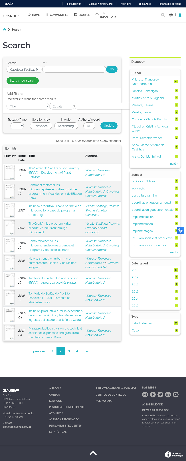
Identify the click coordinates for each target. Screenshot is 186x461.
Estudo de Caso (142, 323)
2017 (135, 277)
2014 (135, 298)
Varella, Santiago (96, 206)
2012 (135, 305)
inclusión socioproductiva (149, 245)
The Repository (105, 14)
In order (66, 119)
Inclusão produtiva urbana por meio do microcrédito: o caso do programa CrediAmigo (55, 210)
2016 (135, 270)
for (44, 63)
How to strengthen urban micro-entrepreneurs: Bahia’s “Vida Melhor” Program (53, 262)
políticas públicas (143, 181)
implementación (142, 217)
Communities (56, 14)
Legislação (145, 4)
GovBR (9, 3)
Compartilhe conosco (154, 415)
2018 (135, 284)
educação (138, 188)
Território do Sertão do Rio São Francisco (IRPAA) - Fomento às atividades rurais (49, 297)
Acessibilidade (152, 404)
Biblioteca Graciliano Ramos (116, 388)
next (87, 351)
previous (39, 351)
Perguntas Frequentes (65, 425)
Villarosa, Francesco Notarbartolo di (145, 81)
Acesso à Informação (64, 419)
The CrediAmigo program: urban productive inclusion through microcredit (50, 227)
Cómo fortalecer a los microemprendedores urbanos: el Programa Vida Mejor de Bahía (51, 245)
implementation (142, 224)
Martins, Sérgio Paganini (148, 98)
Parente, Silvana (142, 105)
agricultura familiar (144, 195)
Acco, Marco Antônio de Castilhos (148, 147)
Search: (12, 63)
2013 (135, 291)
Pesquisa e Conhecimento (67, 407)
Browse (82, 14)
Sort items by (41, 119)
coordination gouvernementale (152, 209)
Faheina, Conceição (145, 91)
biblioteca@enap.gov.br (17, 426)
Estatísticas (58, 431)
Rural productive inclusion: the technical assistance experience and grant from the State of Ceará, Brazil (55, 332)
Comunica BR (74, 4)
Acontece (56, 413)
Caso (135, 330)
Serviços (55, 400)
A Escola (55, 388)
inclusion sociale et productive (152, 238)
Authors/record (89, 119)
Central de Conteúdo (111, 394)
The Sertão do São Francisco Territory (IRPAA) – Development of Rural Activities (54, 172)
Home (33, 14)
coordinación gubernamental (151, 202)
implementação (142, 231)
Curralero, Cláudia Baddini (149, 119)
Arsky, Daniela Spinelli (146, 156)
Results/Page (17, 119)
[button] (171, 15)
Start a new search (22, 80)
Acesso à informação (101, 4)
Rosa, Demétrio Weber (147, 138)
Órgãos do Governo (170, 4)
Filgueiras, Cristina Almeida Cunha (150, 128)
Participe (126, 4)
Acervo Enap (104, 400)
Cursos (54, 394)
